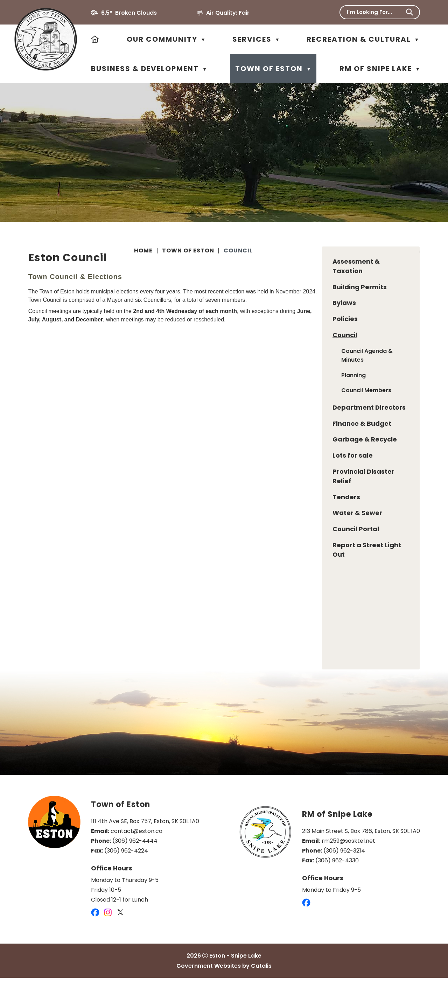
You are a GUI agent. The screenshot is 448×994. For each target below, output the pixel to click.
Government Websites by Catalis (224, 982)
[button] (409, 12)
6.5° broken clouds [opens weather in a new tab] (129, 13)
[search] (375, 12)
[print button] (417, 252)
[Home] (95, 39)
